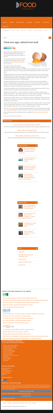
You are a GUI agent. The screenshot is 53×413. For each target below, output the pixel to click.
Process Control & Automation (9, 351)
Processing (4, 22)
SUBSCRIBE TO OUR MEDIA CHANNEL (26, 391)
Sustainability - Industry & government (10, 355)
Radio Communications (7, 352)
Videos (17, 30)
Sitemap (34, 403)
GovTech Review (6, 359)
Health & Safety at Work (8, 354)
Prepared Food (5, 26)
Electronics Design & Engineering (9, 346)
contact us (4, 400)
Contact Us (9, 403)
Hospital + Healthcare (7, 358)
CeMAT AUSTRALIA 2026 (25, 262)
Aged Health (5, 360)
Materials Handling (20, 22)
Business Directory (38, 30)
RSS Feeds (21, 403)
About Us (46, 30)
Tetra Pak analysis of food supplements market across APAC (27, 124)
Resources (23, 30)
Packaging (11, 22)
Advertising (15, 403)
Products (30, 30)
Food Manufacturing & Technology (10, 347)
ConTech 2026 (22, 259)
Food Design (37, 22)
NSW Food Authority (11, 108)
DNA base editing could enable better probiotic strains (27, 135)
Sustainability (29, 22)
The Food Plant (45, 22)
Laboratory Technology (7, 349)
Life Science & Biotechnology (9, 350)
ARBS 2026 (21, 252)
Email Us (3, 374)
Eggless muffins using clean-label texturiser (27, 130)
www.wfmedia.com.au (6, 373)
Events (12, 30)
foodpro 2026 (22, 265)
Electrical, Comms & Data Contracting (10, 345)
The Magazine (6, 30)
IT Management (6, 356)
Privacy (26, 403)
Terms (30, 403)
